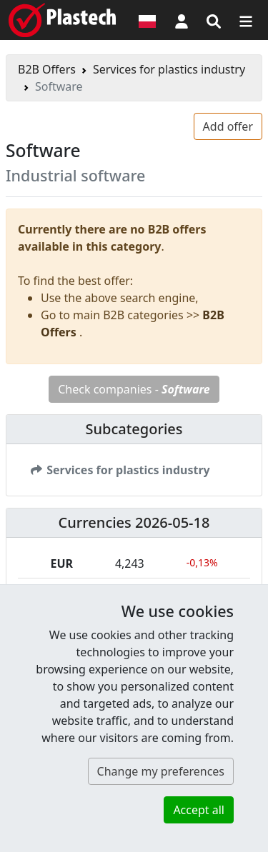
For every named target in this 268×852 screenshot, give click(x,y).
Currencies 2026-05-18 (134, 522)
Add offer (228, 126)
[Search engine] (213, 20)
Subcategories (133, 428)
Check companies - (134, 389)
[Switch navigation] (245, 20)
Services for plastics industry (169, 69)
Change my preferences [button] (160, 771)
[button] (181, 20)
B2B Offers (47, 69)
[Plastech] (62, 20)
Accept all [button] (198, 810)
